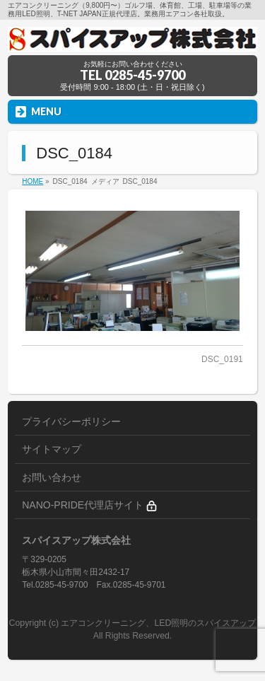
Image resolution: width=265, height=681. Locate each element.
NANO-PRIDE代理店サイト (89, 505)
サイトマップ (51, 449)
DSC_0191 (222, 359)
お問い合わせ (51, 477)
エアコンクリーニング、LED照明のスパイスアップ (158, 623)
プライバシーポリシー (71, 421)
